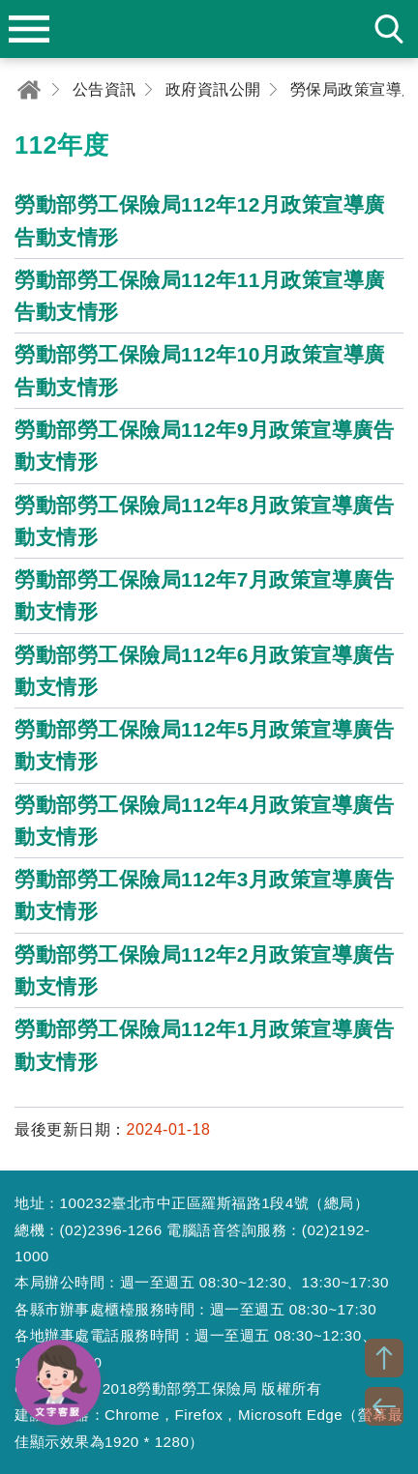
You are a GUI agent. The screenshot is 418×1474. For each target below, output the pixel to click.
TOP (384, 1358)
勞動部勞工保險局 (209, 29)
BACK (384, 1406)
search (389, 29)
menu (29, 29)
